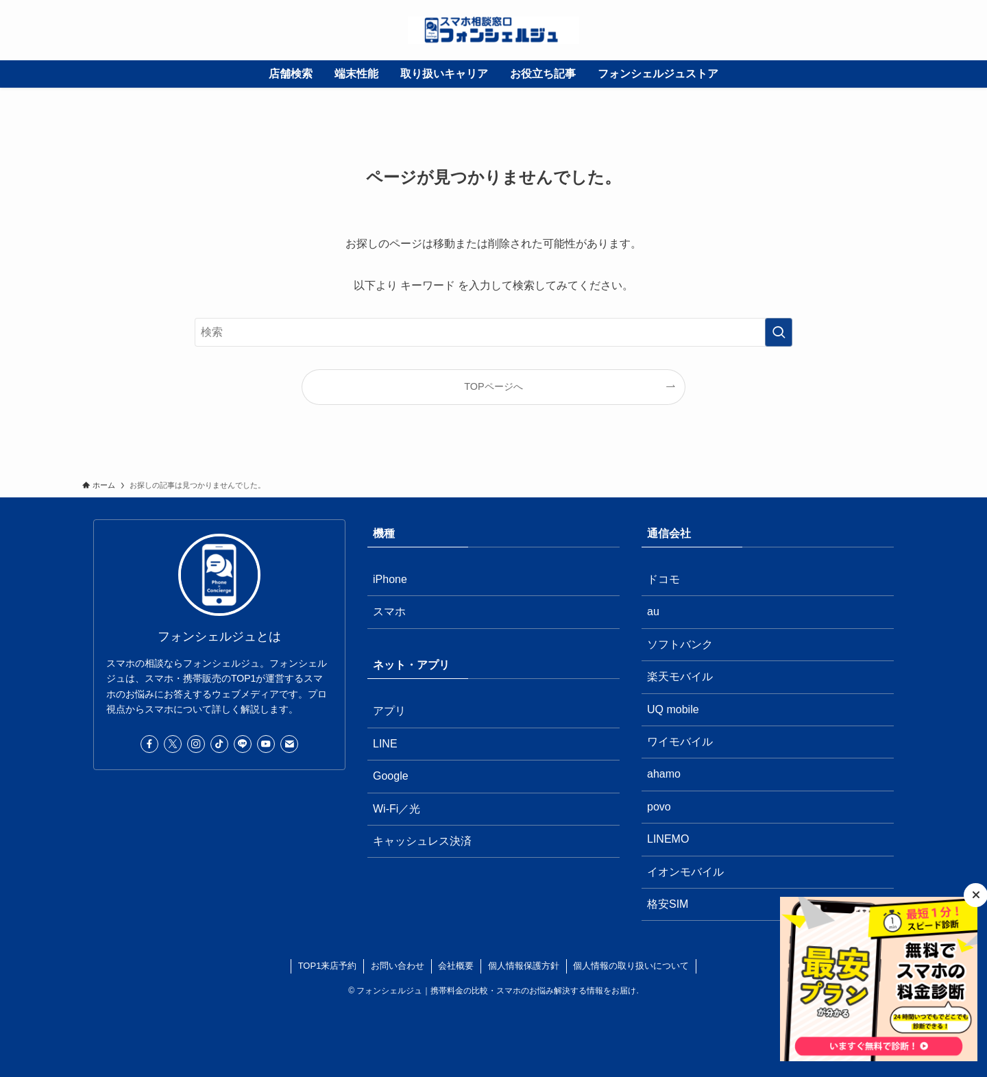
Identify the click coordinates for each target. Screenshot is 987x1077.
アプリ (389, 711)
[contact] (289, 744)
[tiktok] (219, 744)
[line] (243, 744)
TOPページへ (493, 386)
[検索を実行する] (778, 332)
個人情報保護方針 (523, 966)
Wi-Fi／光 (396, 809)
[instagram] (196, 744)
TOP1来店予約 (327, 966)
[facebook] (149, 744)
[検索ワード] (493, 332)
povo (659, 807)
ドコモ (663, 579)
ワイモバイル (680, 741)
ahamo (664, 774)
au (653, 611)
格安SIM (667, 904)
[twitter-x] (173, 744)
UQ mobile (673, 709)
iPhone (390, 579)
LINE (385, 744)
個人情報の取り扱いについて (631, 966)
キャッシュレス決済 (422, 841)
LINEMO (668, 839)
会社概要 (456, 966)
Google (391, 776)
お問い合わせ (397, 966)
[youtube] (266, 744)
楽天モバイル (680, 676)
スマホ (389, 611)
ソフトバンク (680, 644)
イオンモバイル (685, 872)
